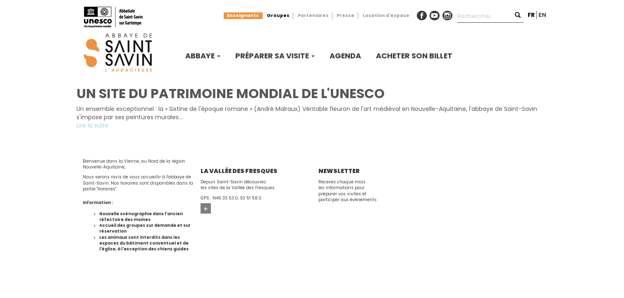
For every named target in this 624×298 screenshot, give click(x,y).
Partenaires (313, 15)
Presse (345, 15)
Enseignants (243, 15)
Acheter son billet (414, 55)
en (542, 15)
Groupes (278, 15)
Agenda (345, 55)
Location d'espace (386, 15)
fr (531, 15)
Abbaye (202, 55)
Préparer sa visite (275, 55)
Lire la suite (92, 125)
